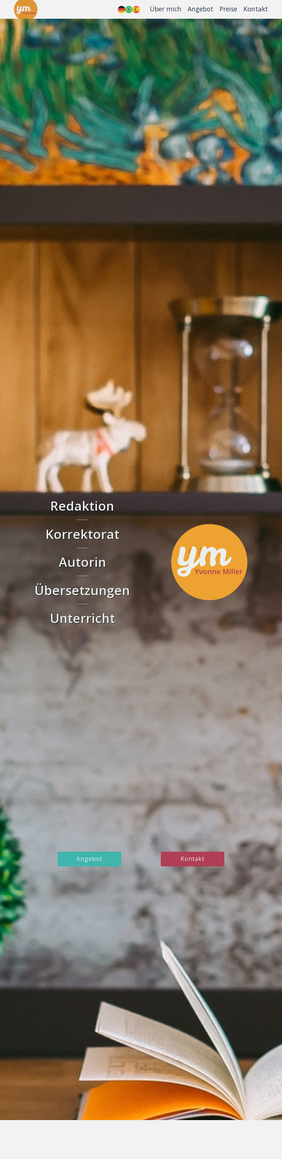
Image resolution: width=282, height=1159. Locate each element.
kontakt (193, 859)
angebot (89, 859)
